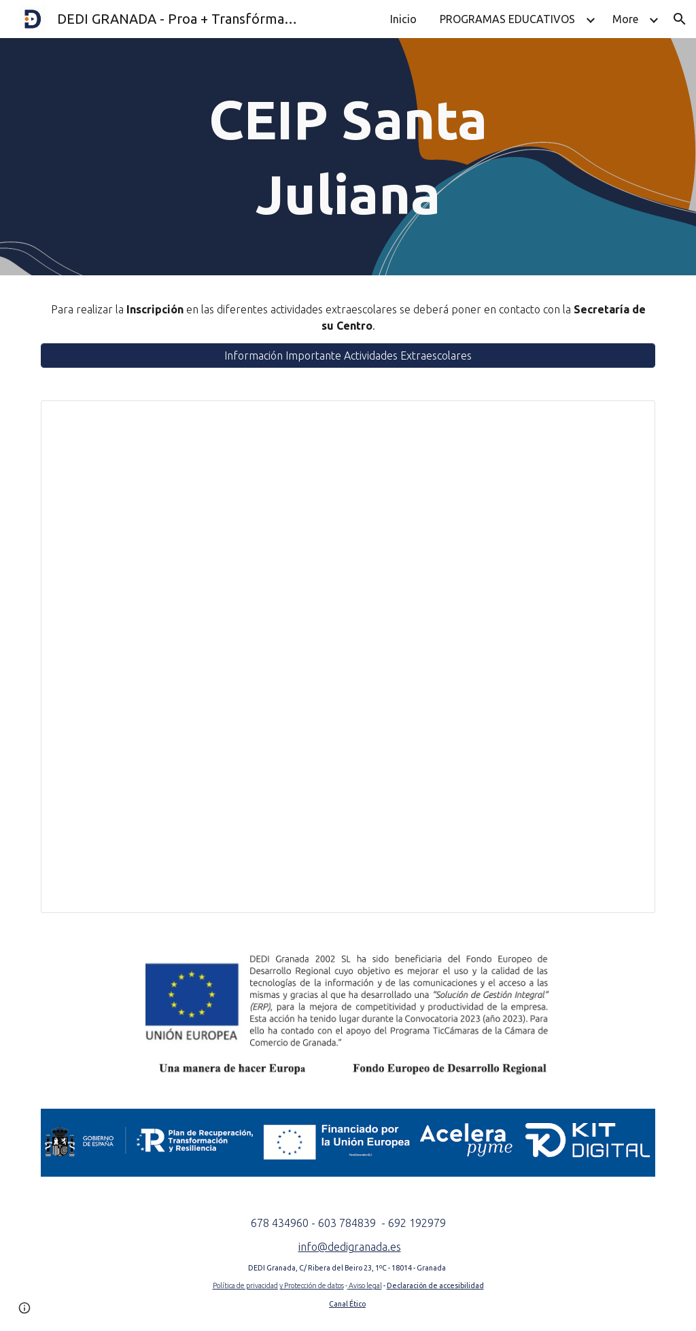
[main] (347, 156)
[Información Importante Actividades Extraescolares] (348, 356)
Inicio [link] (403, 19)
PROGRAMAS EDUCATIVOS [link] (507, 19)
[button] (679, 19)
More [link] (625, 19)
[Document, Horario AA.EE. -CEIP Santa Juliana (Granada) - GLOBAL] (348, 656)
